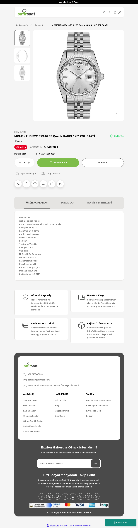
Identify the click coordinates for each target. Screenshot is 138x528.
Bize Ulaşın (60, 416)
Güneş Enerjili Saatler (33, 421)
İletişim (89, 416)
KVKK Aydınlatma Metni (97, 405)
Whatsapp (121, 522)
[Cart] (117, 12)
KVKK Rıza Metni (94, 411)
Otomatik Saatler (31, 416)
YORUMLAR (67, 202)
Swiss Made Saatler (32, 426)
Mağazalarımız (62, 411)
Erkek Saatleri (29, 405)
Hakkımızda (60, 400)
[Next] (116, 113)
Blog (57, 405)
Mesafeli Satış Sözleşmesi (98, 400)
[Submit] (95, 463)
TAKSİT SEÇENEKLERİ (99, 202)
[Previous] (106, 113)
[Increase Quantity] (30, 162)
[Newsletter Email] (69, 463)
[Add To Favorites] (35, 184)
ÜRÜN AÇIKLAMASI (37, 202)
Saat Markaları (30, 400)
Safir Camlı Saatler (31, 431)
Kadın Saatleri (29, 411)
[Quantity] (24, 162)
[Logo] (26, 12)
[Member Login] (109, 12)
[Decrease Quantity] (18, 162)
